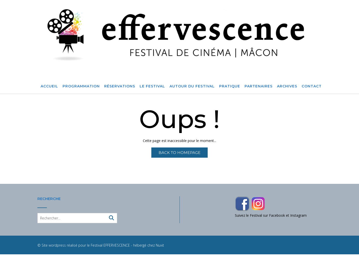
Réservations (119, 86)
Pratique (229, 86)
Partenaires (258, 86)
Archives (287, 86)
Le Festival (152, 86)
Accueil (49, 86)
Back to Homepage (179, 152)
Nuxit (160, 245)
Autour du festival (192, 86)
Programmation (81, 86)
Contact (312, 86)
